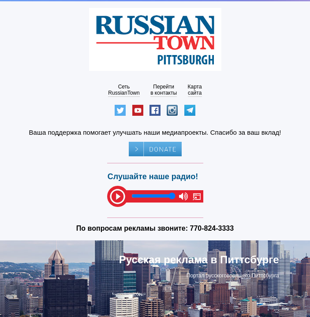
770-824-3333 (212, 228)
